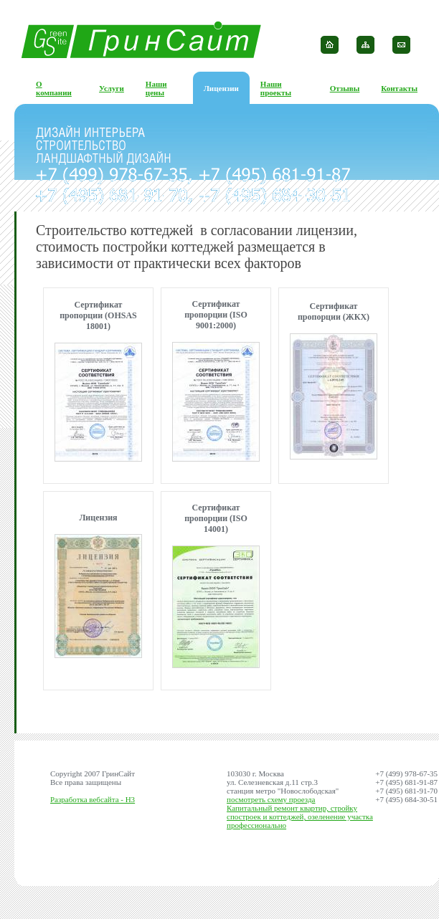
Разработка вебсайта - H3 (92, 799)
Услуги (111, 88)
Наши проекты (275, 88)
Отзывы (345, 88)
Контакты (399, 88)
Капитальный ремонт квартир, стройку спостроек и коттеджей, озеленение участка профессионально (300, 816)
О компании (54, 88)
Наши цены (156, 88)
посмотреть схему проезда (271, 799)
